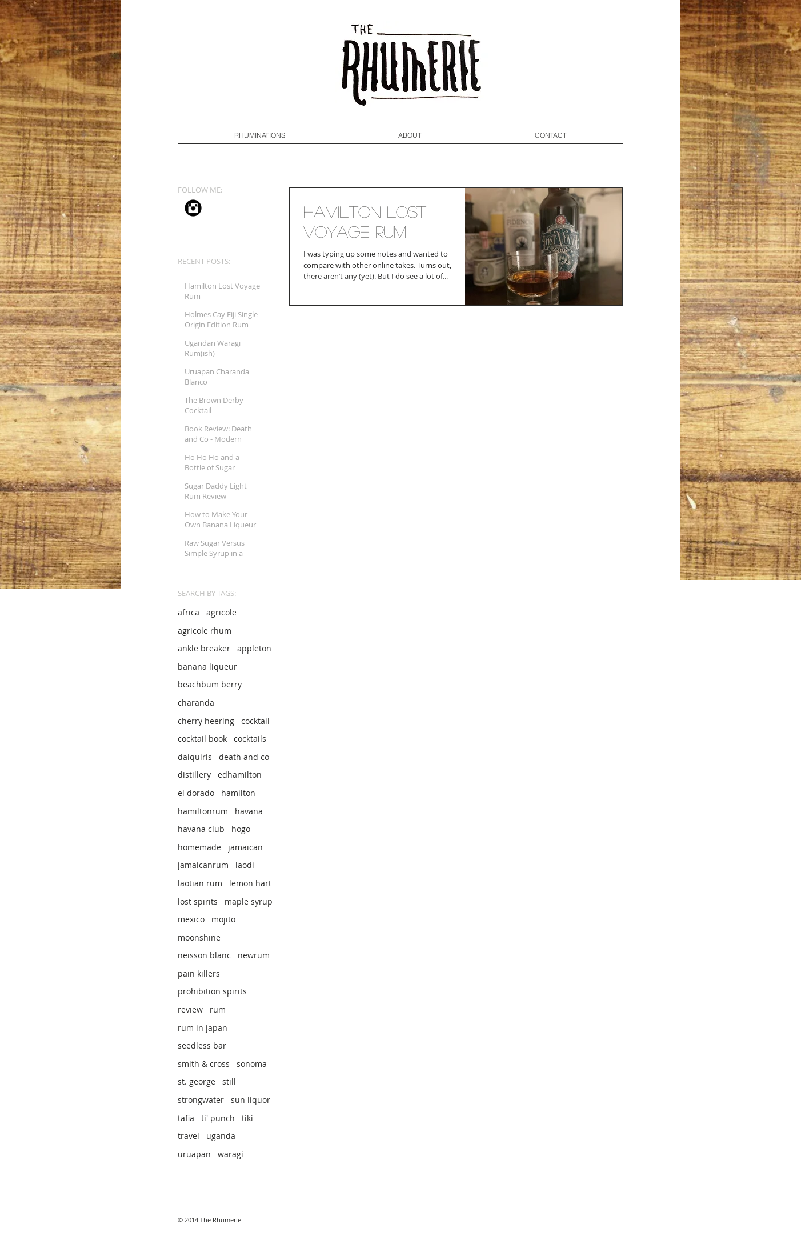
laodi (244, 864)
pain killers (199, 973)
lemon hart (250, 883)
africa (188, 612)
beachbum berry (210, 684)
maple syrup (249, 901)
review (190, 1009)
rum (218, 1009)
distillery (194, 774)
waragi (230, 1154)
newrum (254, 955)
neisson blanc (204, 955)
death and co (244, 756)
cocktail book (202, 738)
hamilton (238, 792)
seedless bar (202, 1045)
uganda (220, 1135)
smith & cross (204, 1063)
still (229, 1081)
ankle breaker (204, 648)
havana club (201, 828)
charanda (196, 702)
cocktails (250, 738)
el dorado (196, 792)
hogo (240, 828)
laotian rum (200, 883)
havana (249, 811)
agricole (221, 612)
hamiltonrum (203, 811)
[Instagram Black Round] (193, 208)
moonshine (199, 937)
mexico (191, 919)
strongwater (201, 1099)
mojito (223, 919)
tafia (186, 1118)
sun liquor (250, 1099)
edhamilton (240, 774)
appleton (254, 648)
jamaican (245, 847)
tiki (247, 1118)
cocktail (255, 720)
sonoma (252, 1063)
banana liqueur (207, 666)
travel (188, 1135)
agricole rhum (204, 630)
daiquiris (195, 756)
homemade (199, 847)
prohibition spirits (212, 991)
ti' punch (218, 1118)
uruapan (194, 1154)
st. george (196, 1081)
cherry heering (206, 720)
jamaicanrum (203, 864)
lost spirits (198, 901)
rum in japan (202, 1027)
